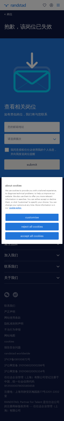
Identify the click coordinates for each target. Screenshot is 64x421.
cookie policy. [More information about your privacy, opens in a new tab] (15, 208)
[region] (32, 210)
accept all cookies (32, 235)
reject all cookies (32, 226)
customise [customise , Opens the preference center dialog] (32, 217)
